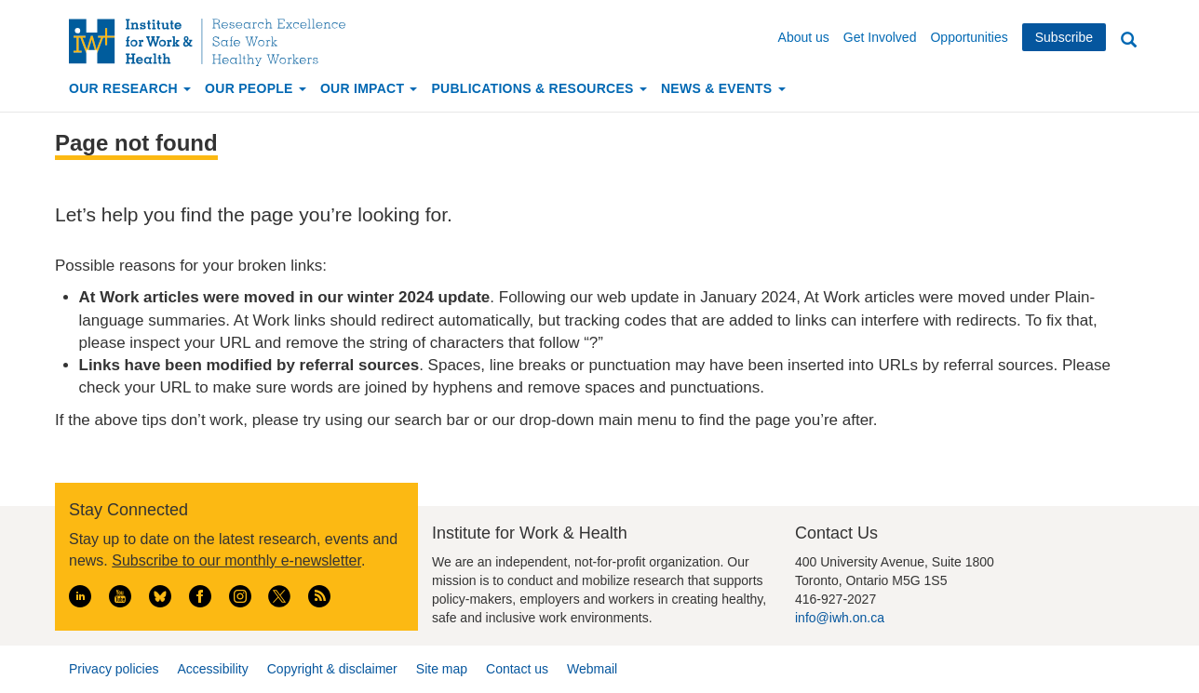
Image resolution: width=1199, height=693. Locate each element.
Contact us (517, 668)
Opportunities (968, 37)
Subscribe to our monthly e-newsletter (236, 560)
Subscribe (1064, 37)
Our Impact (369, 88)
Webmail (592, 668)
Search (1128, 40)
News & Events (723, 88)
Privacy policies (113, 668)
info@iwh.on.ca (839, 617)
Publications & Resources (538, 88)
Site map (441, 668)
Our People (255, 88)
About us (803, 37)
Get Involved (880, 37)
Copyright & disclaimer (332, 668)
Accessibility (212, 668)
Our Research (130, 88)
